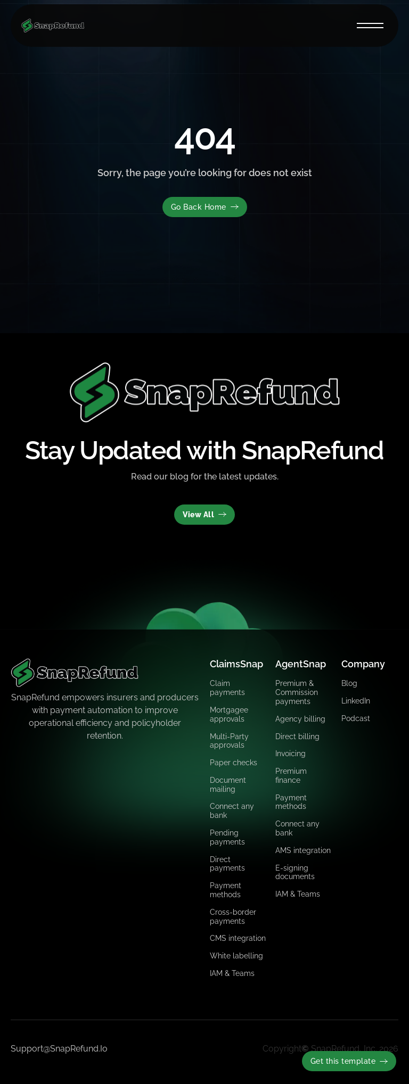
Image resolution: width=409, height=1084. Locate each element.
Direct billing (297, 736)
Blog (349, 683)
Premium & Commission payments (296, 692)
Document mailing (228, 784)
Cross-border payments (233, 916)
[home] (52, 25)
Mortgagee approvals (229, 714)
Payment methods (225, 890)
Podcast (355, 718)
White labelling (236, 955)
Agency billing (300, 719)
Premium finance (291, 775)
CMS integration (238, 938)
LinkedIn (355, 701)
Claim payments (227, 688)
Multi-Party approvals (229, 741)
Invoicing (290, 753)
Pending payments (227, 837)
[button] (370, 25)
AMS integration (303, 850)
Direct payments (227, 864)
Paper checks (233, 762)
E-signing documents (295, 872)
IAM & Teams (232, 973)
